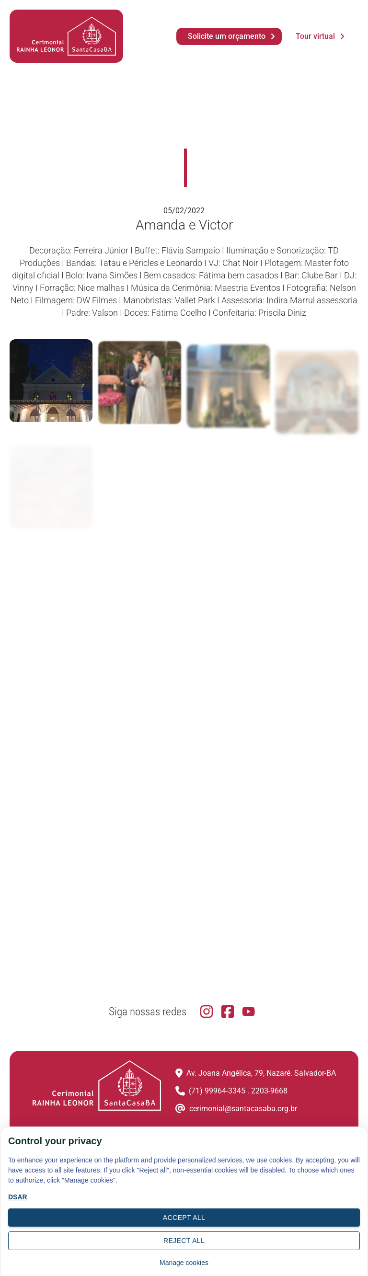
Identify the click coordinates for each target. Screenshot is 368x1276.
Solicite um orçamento (226, 36)
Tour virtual (315, 36)
